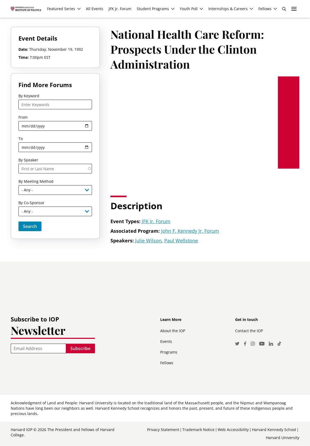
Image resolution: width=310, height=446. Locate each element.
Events (166, 341)
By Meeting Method (35, 181)
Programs (168, 352)
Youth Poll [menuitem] (189, 8)
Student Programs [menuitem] (153, 8)
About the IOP (172, 330)
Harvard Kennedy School (274, 429)
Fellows (166, 362)
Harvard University (282, 437)
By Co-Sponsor (31, 202)
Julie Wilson (148, 240)
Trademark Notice (198, 429)
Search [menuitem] (284, 8)
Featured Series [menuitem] (61, 8)
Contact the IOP (249, 330)
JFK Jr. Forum (156, 221)
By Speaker (28, 159)
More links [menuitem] (294, 9)
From (23, 117)
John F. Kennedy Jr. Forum (190, 231)
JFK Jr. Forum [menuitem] (120, 8)
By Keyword (28, 95)
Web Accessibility (233, 429)
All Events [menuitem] (94, 8)
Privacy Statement (163, 429)
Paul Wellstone (181, 240)
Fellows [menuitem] (264, 8)
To (20, 138)
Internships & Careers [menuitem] (228, 8)
